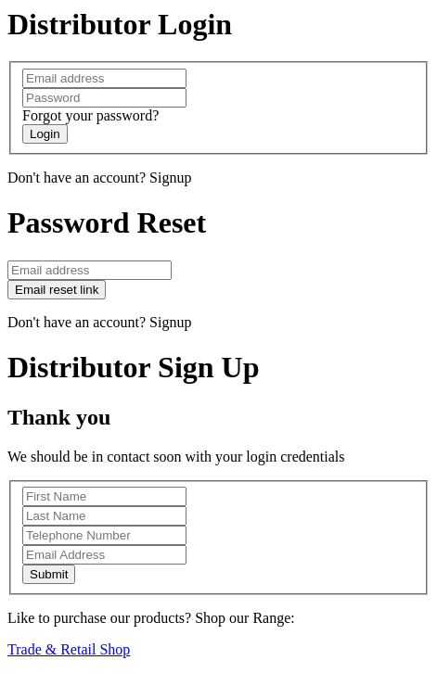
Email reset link (56, 290)
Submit (49, 574)
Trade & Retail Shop (68, 649)
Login (45, 134)
